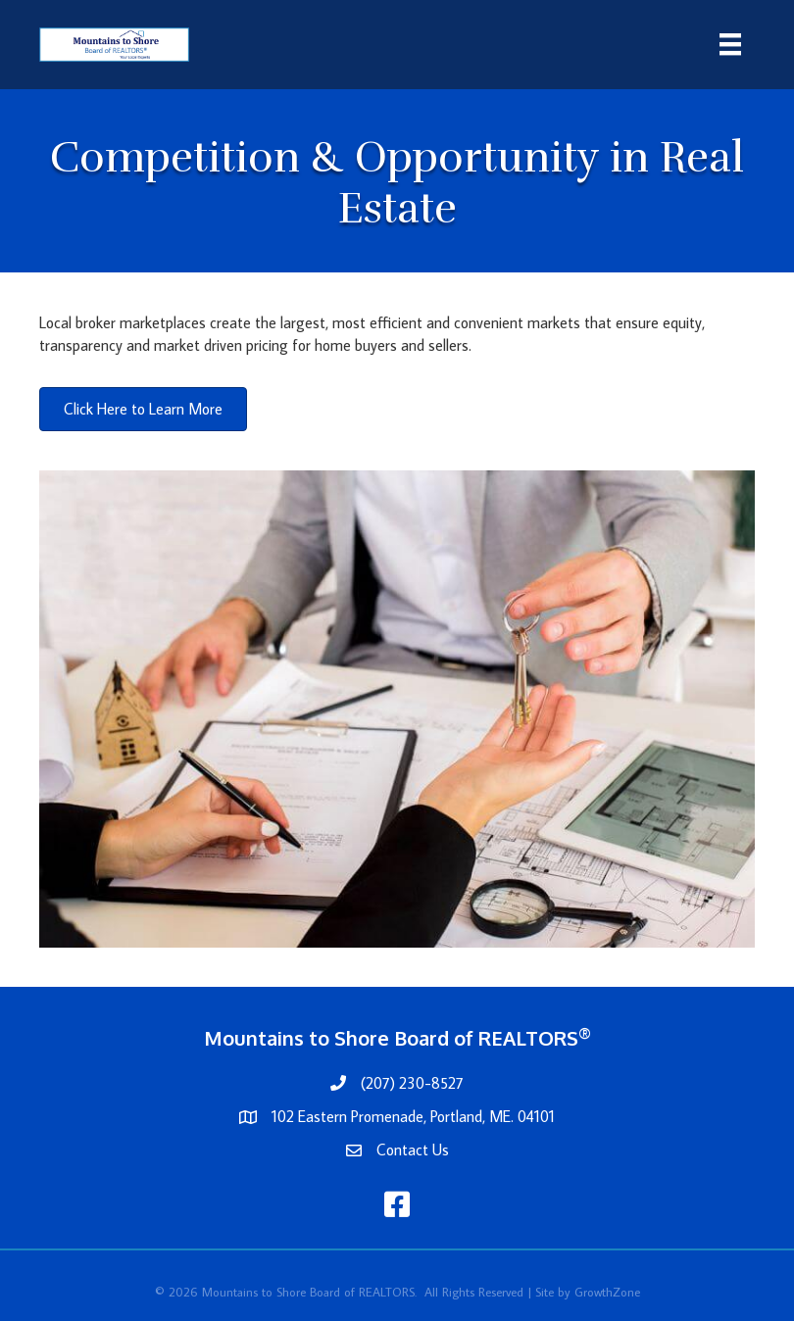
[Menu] (730, 45)
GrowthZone (607, 1291)
